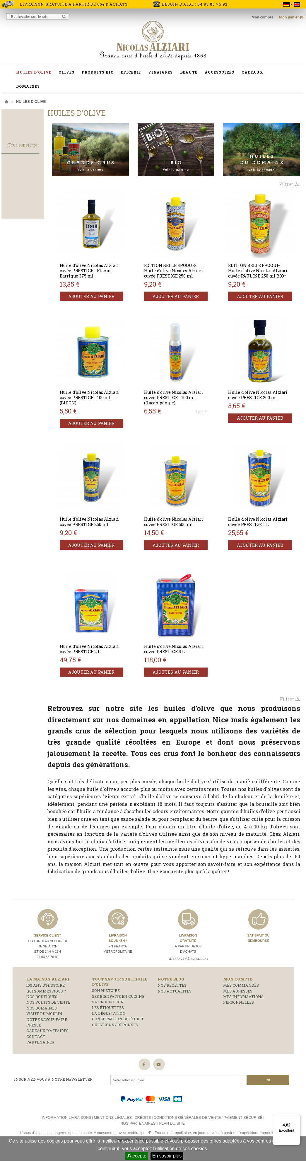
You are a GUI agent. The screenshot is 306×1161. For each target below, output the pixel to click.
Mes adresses (237, 994)
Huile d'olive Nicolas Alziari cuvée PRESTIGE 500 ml (185, 520)
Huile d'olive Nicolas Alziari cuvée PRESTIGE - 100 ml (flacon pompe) (182, 393)
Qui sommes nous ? (46, 994)
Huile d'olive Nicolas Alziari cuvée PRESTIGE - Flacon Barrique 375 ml (104, 266)
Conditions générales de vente (187, 1120)
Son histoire (106, 993)
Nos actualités (175, 994)
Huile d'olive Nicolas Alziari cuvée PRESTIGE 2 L (106, 644)
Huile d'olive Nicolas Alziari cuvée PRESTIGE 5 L (184, 644)
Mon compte (263, 17)
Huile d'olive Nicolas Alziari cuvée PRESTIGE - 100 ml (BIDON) (104, 393)
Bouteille (16, 207)
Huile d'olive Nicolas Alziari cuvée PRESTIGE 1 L (262, 517)
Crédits (142, 1120)
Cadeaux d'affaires (47, 1033)
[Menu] (296, 1117)
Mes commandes (241, 988)
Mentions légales (113, 1120)
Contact (35, 1039)
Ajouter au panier (107, 292)
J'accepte (136, 1155)
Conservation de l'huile (118, 1022)
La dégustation (109, 1016)
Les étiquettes (108, 1010)
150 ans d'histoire (45, 988)
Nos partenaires (137, 1126)
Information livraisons (66, 1120)
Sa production (108, 1005)
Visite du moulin (44, 1016)
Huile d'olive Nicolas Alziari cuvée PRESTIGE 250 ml (107, 520)
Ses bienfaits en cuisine (118, 999)
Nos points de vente (48, 1005)
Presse (33, 1028)
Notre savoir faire (46, 1022)
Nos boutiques (41, 999)
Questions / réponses (115, 1027)
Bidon (11, 200)
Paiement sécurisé (242, 1120)
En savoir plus (167, 1155)
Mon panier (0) (292, 17)
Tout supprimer (41, 162)
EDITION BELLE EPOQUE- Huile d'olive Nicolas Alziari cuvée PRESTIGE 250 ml (185, 269)
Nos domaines (41, 1011)
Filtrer (289, 180)
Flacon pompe (20, 215)
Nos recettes (172, 988)
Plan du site (172, 1126)
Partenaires (40, 1045)
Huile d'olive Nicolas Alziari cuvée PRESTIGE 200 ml (263, 393)
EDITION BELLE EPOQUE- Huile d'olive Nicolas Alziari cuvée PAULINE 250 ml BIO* (262, 269)
